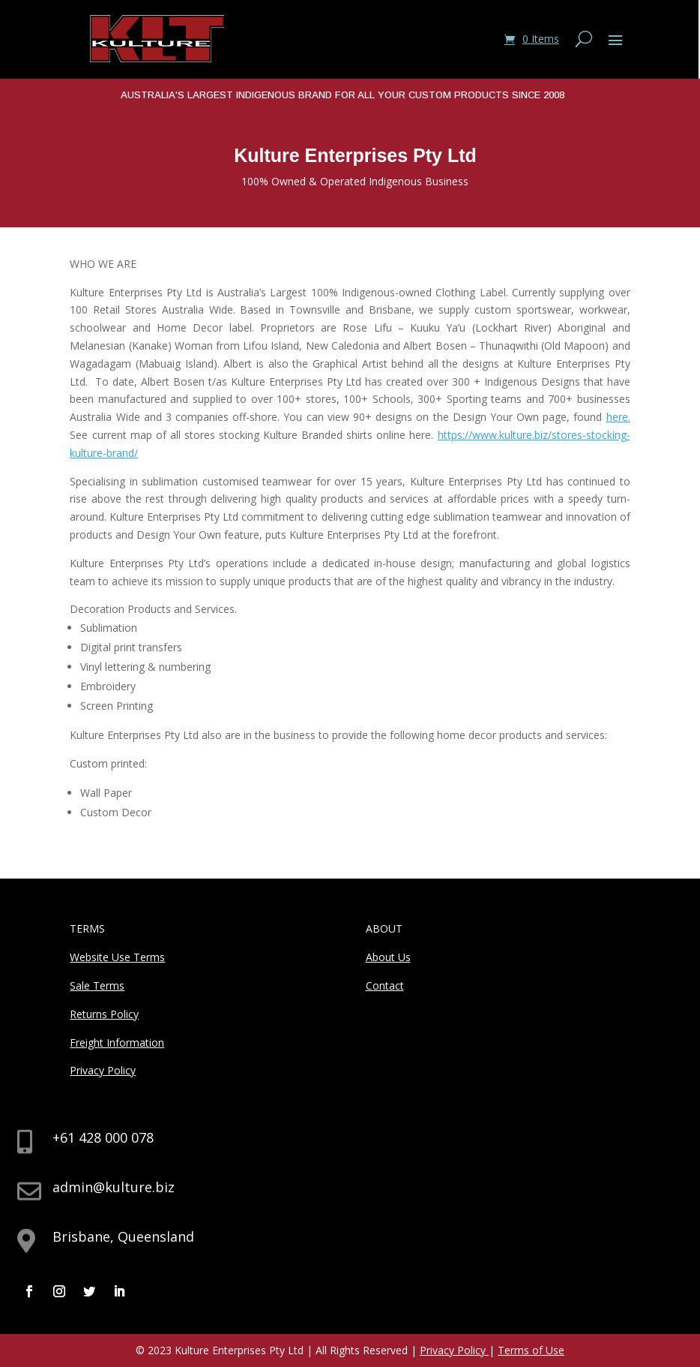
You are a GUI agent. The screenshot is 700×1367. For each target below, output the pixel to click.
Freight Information (117, 1042)
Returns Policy (104, 1014)
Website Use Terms (117, 957)
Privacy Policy (103, 1070)
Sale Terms (97, 985)
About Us (388, 957)
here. (618, 417)
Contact (385, 985)
